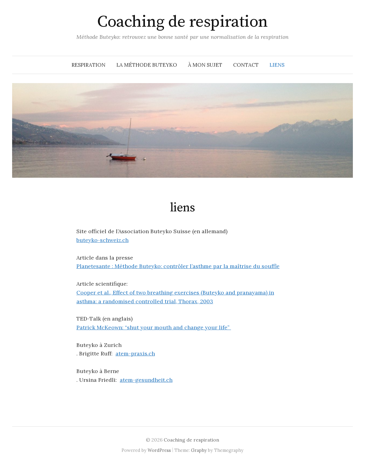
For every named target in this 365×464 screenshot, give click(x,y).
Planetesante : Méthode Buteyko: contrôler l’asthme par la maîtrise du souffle (178, 266)
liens (277, 65)
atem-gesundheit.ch (146, 379)
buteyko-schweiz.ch (102, 240)
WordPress (159, 450)
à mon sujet (205, 65)
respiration (88, 65)
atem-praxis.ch (135, 353)
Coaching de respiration (182, 22)
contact (246, 65)
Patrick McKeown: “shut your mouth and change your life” (153, 327)
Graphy (199, 450)
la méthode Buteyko (146, 65)
